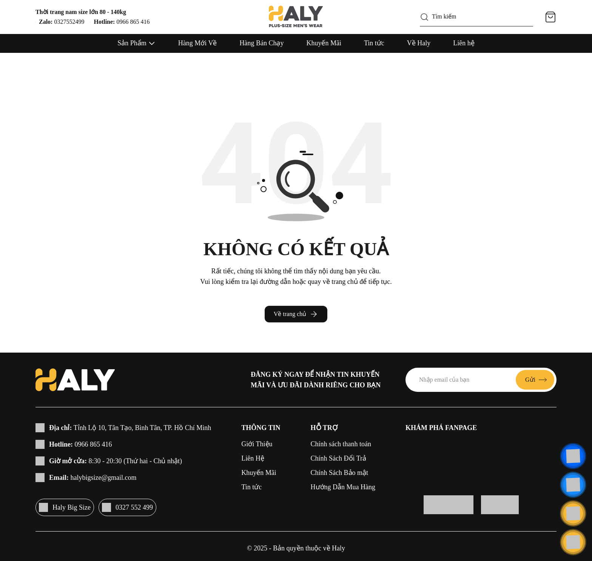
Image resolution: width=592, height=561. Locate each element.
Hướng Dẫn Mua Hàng (343, 487)
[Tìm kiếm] (424, 17)
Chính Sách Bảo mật (339, 472)
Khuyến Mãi (323, 43)
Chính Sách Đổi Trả (339, 458)
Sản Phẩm (131, 43)
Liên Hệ (252, 458)
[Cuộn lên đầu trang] (573, 542)
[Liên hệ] (573, 456)
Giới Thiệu (256, 444)
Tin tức (374, 43)
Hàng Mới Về (197, 43)
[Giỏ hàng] (550, 17)
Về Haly (419, 43)
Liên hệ (464, 43)
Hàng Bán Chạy (261, 43)
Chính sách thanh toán (341, 444)
